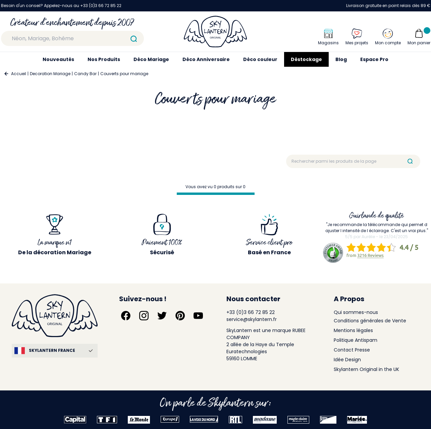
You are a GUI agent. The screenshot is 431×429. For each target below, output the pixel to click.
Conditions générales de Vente (370, 320)
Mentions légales (353, 330)
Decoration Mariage (50, 73)
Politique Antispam (355, 340)
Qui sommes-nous (356, 312)
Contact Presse (352, 349)
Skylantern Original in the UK (366, 369)
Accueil (18, 73)
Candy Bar (85, 73)
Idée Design (347, 359)
